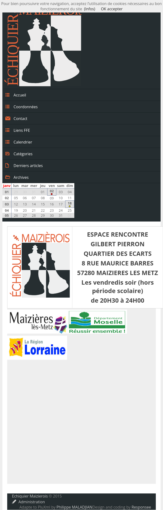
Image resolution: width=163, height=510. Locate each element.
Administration (28, 501)
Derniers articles (24, 165)
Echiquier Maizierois (30, 496)
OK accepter (112, 9)
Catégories (19, 153)
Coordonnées (21, 106)
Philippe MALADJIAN (75, 507)
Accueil (15, 95)
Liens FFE (17, 130)
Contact (16, 118)
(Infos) (89, 9)
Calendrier (18, 142)
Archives (17, 177)
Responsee (141, 507)
